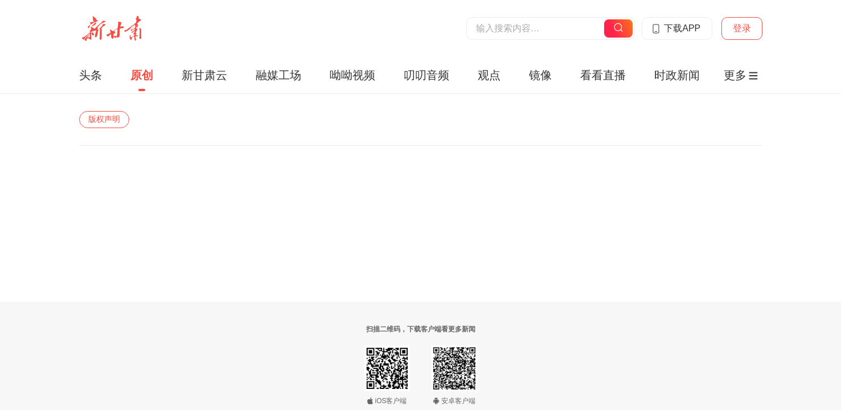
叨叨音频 (426, 75)
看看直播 (603, 75)
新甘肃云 (204, 75)
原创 (141, 75)
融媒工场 (278, 75)
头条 (90, 75)
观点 (489, 75)
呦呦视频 (352, 75)
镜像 (540, 75)
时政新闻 (677, 75)
